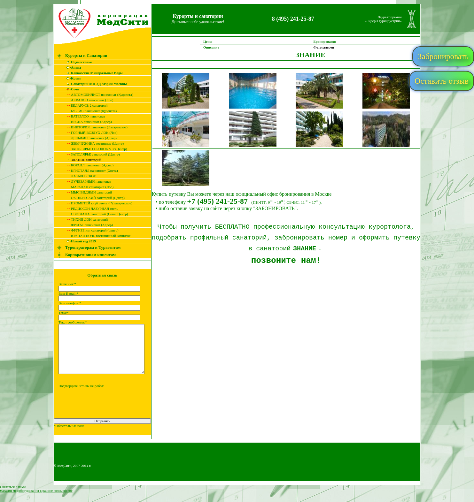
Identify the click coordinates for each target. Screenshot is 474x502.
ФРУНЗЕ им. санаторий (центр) (90, 230)
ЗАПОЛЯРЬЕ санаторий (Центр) (91, 154)
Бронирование (328, 41)
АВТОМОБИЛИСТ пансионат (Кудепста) (98, 94)
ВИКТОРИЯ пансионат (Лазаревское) (95, 127)
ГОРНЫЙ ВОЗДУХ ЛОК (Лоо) (90, 132)
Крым (71, 78)
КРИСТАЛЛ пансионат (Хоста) (90, 170)
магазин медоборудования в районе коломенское (36, 500)
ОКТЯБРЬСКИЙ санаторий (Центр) (93, 198)
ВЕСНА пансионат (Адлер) (87, 122)
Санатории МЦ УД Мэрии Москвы (95, 84)
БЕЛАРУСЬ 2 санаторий (85, 105)
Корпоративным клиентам (86, 254)
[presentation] (98, 415)
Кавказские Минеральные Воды (92, 73)
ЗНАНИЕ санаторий (82, 160)
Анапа (72, 67)
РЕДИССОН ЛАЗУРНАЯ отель (90, 208)
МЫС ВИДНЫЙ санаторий (87, 192)
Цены (211, 41)
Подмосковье (77, 62)
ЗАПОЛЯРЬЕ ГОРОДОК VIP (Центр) (95, 149)
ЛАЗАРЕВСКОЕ (79, 176)
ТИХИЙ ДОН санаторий (85, 219)
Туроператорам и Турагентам (88, 247)
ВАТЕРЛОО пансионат (84, 116)
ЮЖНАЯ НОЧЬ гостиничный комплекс (96, 236)
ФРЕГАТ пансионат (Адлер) (88, 225)
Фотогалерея (327, 47)
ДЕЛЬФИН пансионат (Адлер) (90, 138)
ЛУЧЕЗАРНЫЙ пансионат (87, 181)
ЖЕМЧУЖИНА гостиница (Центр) (93, 143)
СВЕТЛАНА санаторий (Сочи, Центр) (95, 214)
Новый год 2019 (79, 241)
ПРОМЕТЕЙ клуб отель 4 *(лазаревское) (97, 203)
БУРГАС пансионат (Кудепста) (90, 111)
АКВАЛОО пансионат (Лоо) (88, 100)
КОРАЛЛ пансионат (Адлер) (88, 165)
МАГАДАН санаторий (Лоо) (88, 187)
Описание (215, 47)
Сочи (71, 89)
